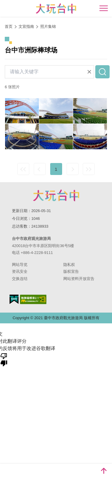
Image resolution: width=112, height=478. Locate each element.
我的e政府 (14, 299)
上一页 (40, 169)
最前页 (23, 169)
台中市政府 (56, 195)
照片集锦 (48, 26)
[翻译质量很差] (3, 359)
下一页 (73, 169)
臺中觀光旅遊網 (56, 8)
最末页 (89, 169)
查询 (102, 71)
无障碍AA (33, 299)
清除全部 (89, 71)
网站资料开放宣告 (78, 278)
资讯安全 (19, 271)
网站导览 (19, 264)
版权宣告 (71, 271)
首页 (9, 26)
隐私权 (69, 264)
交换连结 (19, 278)
